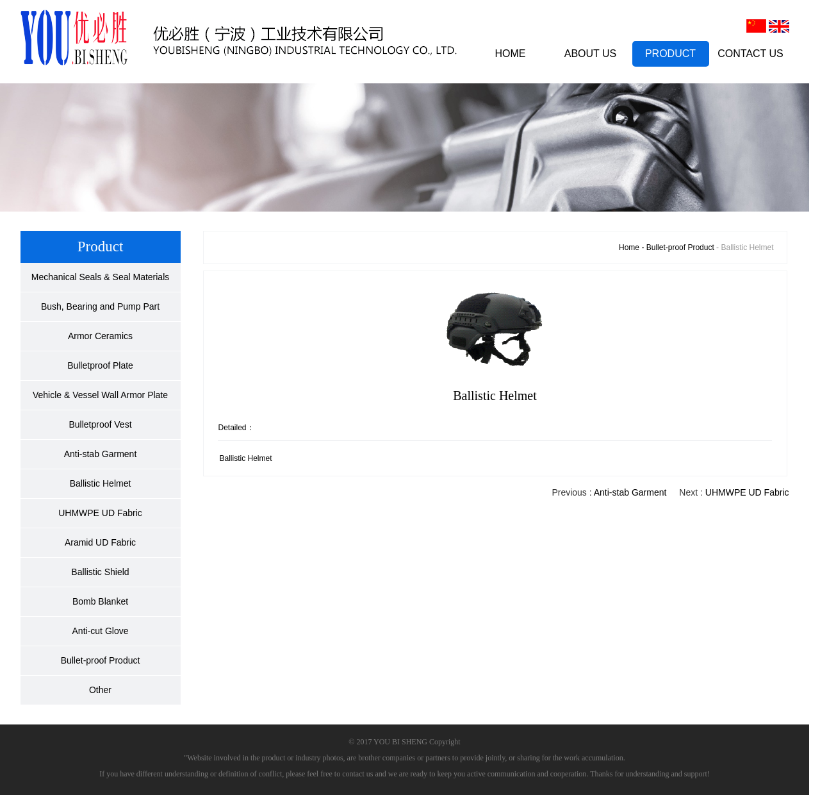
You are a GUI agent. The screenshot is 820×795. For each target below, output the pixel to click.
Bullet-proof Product (100, 660)
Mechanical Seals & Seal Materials (100, 277)
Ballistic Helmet (100, 483)
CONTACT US (750, 53)
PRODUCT (670, 53)
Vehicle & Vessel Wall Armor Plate (100, 395)
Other (100, 690)
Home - (632, 247)
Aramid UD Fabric (100, 542)
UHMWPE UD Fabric (100, 513)
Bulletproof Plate (100, 365)
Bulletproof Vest (100, 424)
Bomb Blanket (100, 601)
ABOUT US (590, 53)
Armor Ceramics (100, 336)
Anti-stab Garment (100, 454)
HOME (510, 53)
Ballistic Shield (100, 572)
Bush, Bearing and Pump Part (100, 306)
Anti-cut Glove (100, 631)
